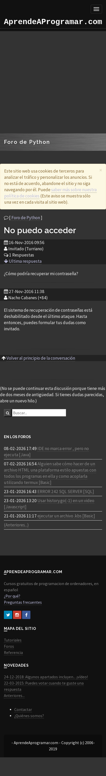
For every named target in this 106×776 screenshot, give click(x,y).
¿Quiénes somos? (29, 715)
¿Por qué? (12, 596)
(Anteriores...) (16, 525)
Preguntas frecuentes (23, 602)
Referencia (13, 652)
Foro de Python (25, 217)
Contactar (23, 709)
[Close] (100, 170)
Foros (9, 646)
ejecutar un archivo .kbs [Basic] (66, 516)
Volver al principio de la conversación (40, 358)
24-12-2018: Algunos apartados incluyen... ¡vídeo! (46, 676)
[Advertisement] (48, 82)
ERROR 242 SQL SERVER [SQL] (65, 491)
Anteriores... (14, 695)
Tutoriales (13, 640)
